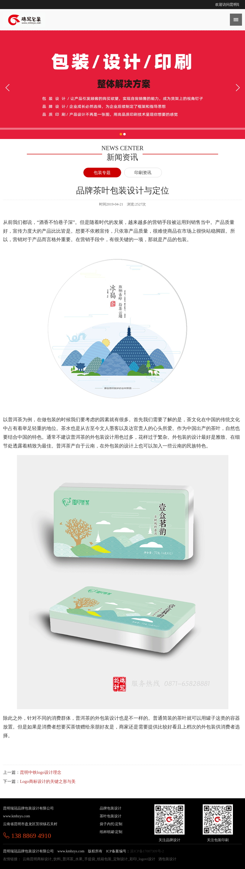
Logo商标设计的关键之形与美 (48, 781)
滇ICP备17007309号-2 (147, 851)
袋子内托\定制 (111, 824)
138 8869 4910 (27, 835)
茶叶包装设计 (110, 816)
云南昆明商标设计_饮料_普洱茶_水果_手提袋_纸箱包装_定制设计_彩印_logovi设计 (89, 859)
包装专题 (102, 172)
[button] (121, 137)
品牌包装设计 (110, 808)
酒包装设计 (167, 859)
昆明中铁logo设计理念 (40, 772)
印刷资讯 (142, 172)
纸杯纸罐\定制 (111, 832)
